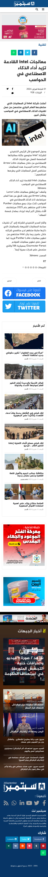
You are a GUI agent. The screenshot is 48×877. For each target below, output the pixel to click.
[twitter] (36, 803)
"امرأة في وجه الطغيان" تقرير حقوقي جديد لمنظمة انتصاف (24, 354)
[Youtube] (29, 803)
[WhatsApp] (14, 803)
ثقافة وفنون (24, 479)
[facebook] (44, 803)
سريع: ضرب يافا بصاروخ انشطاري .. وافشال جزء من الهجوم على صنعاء (25, 741)
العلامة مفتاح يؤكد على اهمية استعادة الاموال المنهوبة (28, 505)
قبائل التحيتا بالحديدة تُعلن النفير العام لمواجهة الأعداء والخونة (26, 384)
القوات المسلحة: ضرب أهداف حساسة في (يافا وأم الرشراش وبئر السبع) (26, 759)
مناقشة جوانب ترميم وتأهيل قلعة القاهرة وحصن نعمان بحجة (26, 474)
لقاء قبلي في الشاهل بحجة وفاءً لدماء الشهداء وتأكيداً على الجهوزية (24, 414)
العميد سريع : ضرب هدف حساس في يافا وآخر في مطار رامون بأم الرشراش (24, 768)
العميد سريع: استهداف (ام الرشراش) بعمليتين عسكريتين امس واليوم (24, 750)
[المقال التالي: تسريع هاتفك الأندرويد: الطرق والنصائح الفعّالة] (39, 281)
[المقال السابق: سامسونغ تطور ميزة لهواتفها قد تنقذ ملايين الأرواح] (9, 281)
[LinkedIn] (22, 803)
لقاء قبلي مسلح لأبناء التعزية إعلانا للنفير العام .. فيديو (25, 444)
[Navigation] (43, 9)
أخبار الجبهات (35, 650)
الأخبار (26, 359)
